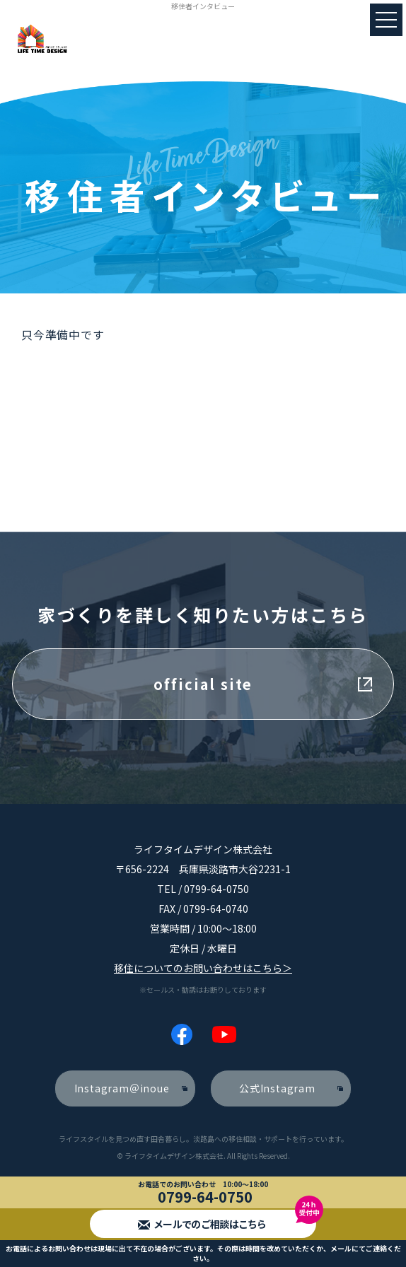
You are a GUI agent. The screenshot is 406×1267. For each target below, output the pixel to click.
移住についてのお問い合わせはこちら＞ (203, 968)
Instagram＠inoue (122, 1088)
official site (203, 684)
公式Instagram (277, 1088)
